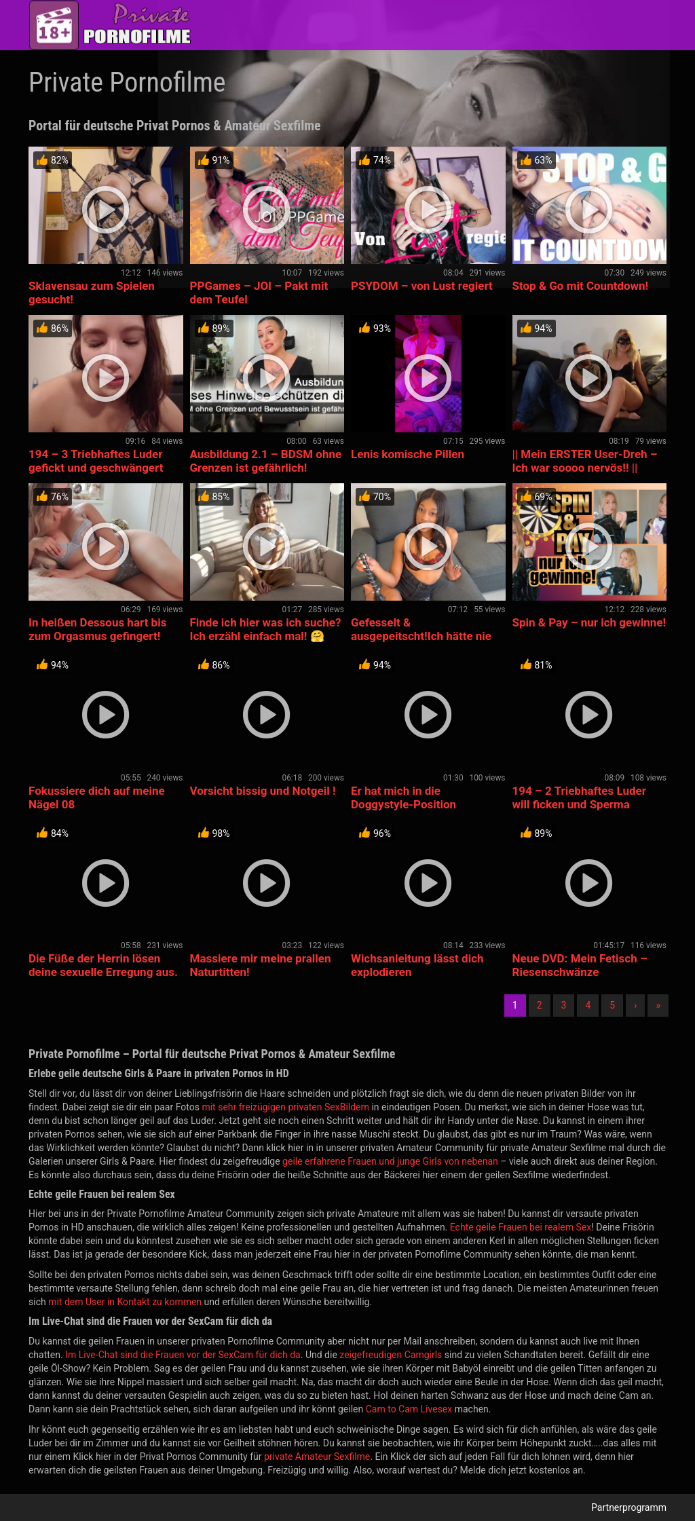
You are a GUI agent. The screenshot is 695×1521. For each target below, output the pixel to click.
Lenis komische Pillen (407, 454)
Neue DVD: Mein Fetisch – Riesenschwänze (579, 965)
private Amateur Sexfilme (317, 1456)
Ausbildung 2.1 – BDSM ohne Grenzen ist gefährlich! (266, 460)
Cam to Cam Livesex (409, 1409)
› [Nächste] (635, 1005)
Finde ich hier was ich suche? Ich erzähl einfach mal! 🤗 (265, 629)
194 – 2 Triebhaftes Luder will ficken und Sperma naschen (579, 804)
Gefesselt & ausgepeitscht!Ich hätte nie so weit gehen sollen (421, 636)
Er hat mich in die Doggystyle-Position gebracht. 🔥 (403, 804)
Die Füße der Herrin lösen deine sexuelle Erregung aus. (103, 965)
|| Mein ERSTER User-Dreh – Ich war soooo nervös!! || (585, 460)
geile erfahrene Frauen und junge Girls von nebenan (390, 1161)
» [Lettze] (658, 1005)
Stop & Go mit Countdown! (580, 286)
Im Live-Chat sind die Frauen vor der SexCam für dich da (183, 1354)
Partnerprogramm (628, 1507)
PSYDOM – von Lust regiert (422, 286)
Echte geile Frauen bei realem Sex (520, 1227)
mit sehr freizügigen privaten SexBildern (285, 1107)
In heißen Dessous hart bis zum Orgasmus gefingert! (97, 629)
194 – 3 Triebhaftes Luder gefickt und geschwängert (96, 460)
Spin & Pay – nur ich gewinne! (589, 622)
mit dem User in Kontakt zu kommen (125, 1301)
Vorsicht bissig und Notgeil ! (263, 790)
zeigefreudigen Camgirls (390, 1354)
